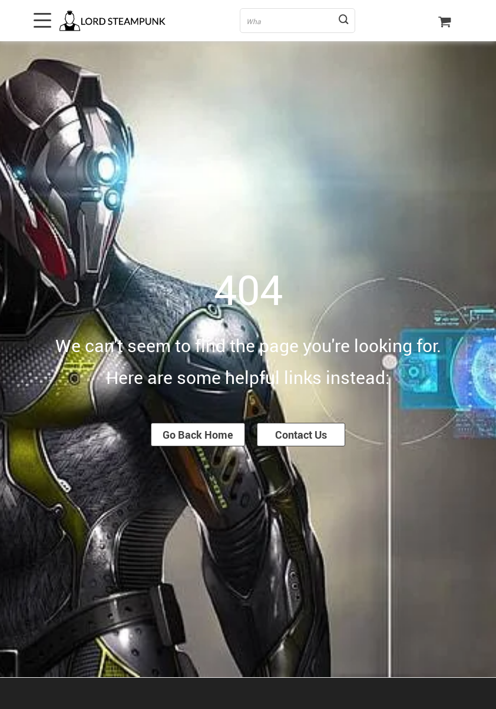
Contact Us (301, 435)
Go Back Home (198, 435)
